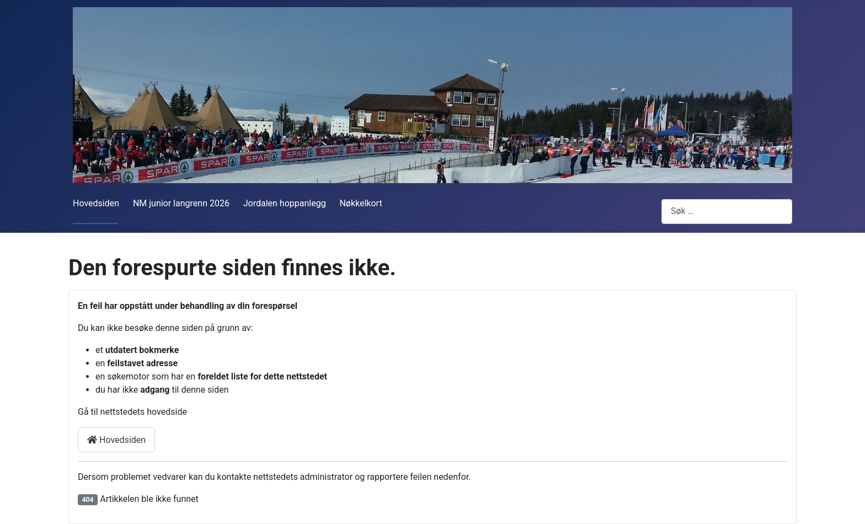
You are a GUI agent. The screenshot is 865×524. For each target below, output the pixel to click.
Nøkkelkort (360, 203)
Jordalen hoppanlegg (284, 203)
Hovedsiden (96, 203)
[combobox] (726, 211)
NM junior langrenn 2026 (181, 203)
